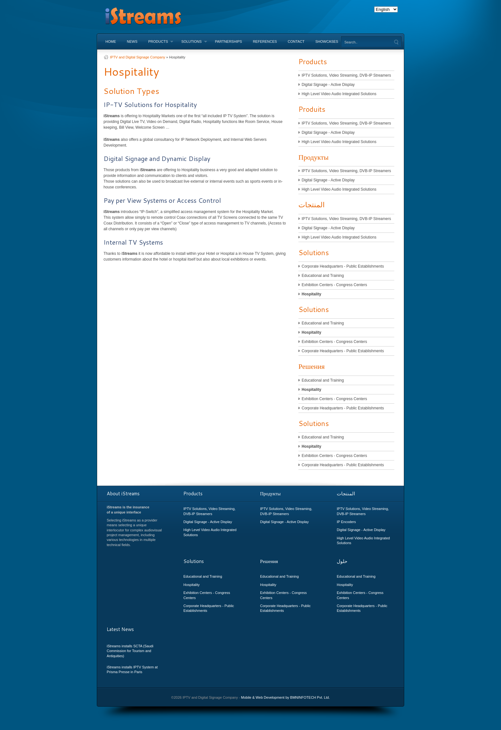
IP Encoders (346, 522)
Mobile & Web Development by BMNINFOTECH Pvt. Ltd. (285, 697)
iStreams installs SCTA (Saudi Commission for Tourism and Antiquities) (130, 651)
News (132, 41)
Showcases (326, 41)
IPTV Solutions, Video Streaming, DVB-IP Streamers (346, 75)
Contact (296, 41)
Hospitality (311, 294)
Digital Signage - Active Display (328, 84)
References (265, 41)
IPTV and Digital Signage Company (137, 57)
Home (110, 41)
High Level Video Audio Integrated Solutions (339, 94)
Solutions (191, 41)
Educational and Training (323, 275)
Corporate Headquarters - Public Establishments (343, 266)
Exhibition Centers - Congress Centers (334, 285)
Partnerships (228, 41)
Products (158, 41)
